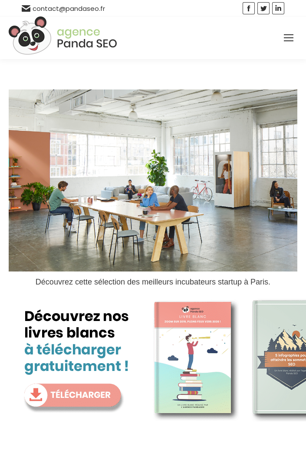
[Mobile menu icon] (288, 37)
